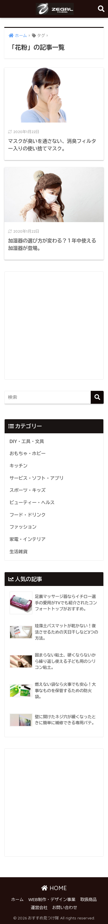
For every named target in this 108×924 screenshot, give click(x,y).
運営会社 (39, 907)
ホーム (17, 899)
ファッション (23, 527)
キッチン (19, 465)
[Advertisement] (54, 325)
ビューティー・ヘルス (32, 502)
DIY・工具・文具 (27, 441)
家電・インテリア (28, 539)
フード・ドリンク (28, 515)
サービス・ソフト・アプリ (37, 478)
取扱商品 (88, 899)
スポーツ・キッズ (28, 490)
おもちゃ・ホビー (28, 453)
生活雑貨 (19, 551)
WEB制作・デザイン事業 (51, 899)
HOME (54, 888)
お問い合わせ (64, 907)
